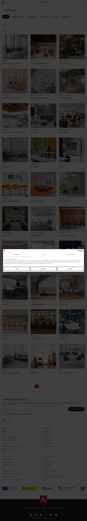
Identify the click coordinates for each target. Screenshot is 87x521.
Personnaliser (43, 268)
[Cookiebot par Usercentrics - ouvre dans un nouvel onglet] (75, 251)
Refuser (16, 268)
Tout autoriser (70, 268)
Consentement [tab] (16, 254)
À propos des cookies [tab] (70, 254)
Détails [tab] (43, 254)
